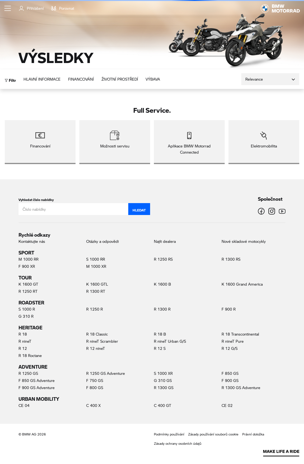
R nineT (25, 341)
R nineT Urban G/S (170, 341)
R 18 (23, 334)
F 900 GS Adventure (37, 387)
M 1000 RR (28, 259)
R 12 (23, 348)
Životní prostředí (119, 79)
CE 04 (24, 405)
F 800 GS (94, 387)
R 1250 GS (28, 373)
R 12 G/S (230, 348)
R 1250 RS (163, 259)
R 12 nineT (95, 348)
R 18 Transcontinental (240, 334)
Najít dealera (165, 241)
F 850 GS (230, 373)
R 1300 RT (95, 291)
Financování (81, 79)
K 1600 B (162, 284)
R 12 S (160, 348)
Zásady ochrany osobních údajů (177, 443)
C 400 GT (162, 405)
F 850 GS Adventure (37, 380)
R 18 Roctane (30, 355)
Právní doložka (253, 434)
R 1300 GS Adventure (241, 387)
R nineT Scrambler (102, 341)
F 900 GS (230, 380)
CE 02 (227, 405)
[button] (7, 8)
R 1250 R (94, 309)
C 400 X (93, 405)
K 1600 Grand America (242, 284)
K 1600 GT (28, 284)
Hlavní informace (42, 79)
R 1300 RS (231, 259)
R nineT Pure (233, 341)
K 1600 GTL (97, 284)
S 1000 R (27, 309)
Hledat (139, 209)
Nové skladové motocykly (244, 241)
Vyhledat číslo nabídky (36, 198)
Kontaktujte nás (32, 241)
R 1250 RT (28, 291)
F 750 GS (94, 380)
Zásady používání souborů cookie (213, 434)
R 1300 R (162, 309)
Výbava (153, 79)
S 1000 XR (163, 373)
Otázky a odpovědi (102, 241)
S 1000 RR (95, 259)
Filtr (10, 79)
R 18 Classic (97, 334)
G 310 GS (163, 380)
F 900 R (229, 309)
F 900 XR (27, 266)
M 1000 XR (96, 266)
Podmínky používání (169, 434)
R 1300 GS (163, 387)
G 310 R (26, 316)
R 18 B (160, 334)
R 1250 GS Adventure (105, 373)
